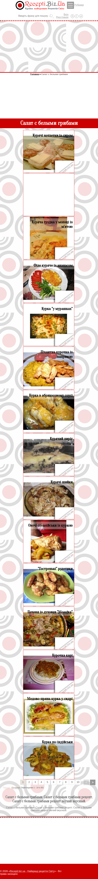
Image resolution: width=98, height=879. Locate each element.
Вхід (66, 14)
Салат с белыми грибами (54, 74)
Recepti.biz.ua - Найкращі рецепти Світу (32, 871)
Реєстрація (62, 17)
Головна (34, 74)
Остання (15, 787)
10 (78, 782)
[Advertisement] (49, 46)
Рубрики (75, 5)
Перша (6, 787)
